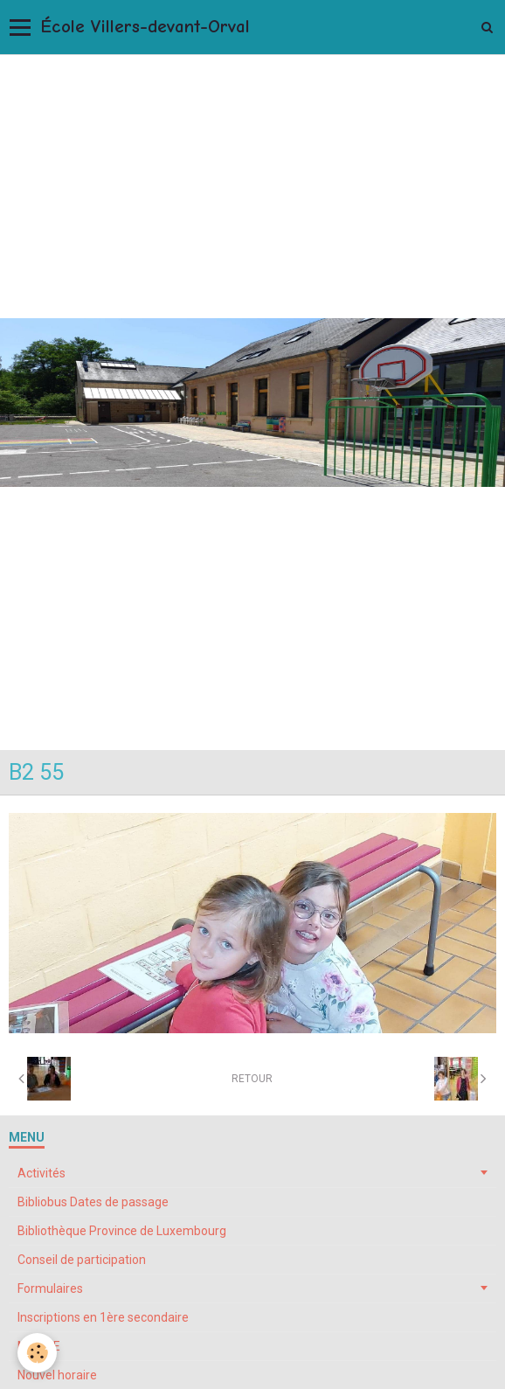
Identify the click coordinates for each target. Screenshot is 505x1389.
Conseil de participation (81, 1260)
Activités (41, 1173)
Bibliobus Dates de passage (93, 1202)
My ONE (38, 1346)
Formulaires (50, 1288)
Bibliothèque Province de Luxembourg (121, 1231)
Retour (252, 1079)
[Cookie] (37, 1352)
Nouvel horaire (57, 1375)
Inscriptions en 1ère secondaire (103, 1317)
